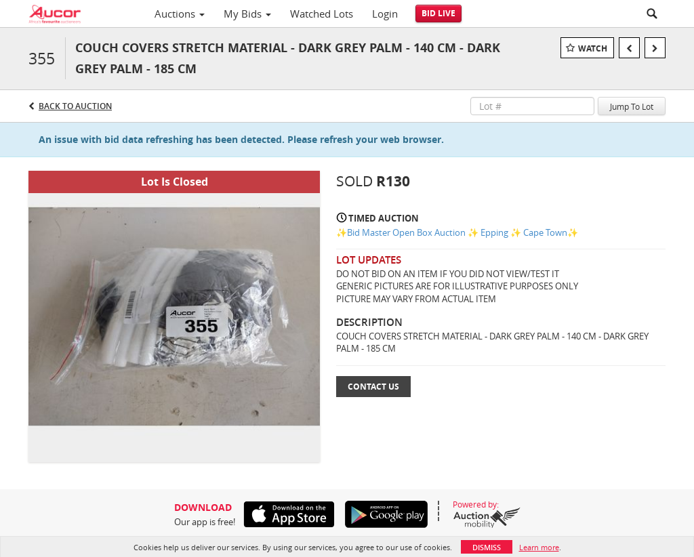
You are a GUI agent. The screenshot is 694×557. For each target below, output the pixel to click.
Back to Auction (75, 106)
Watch (592, 48)
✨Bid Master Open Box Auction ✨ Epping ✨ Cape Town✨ (457, 232)
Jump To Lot (631, 106)
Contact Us (373, 386)
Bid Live (438, 13)
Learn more (539, 547)
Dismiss (486, 547)
